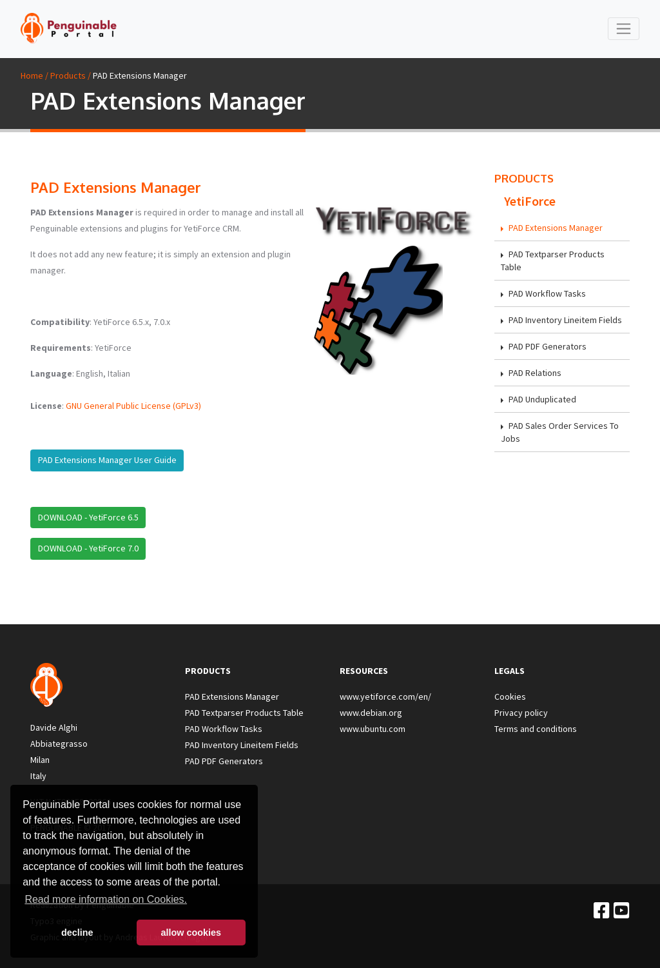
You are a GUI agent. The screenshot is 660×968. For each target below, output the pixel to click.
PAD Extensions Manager (552, 227)
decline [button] (77, 932)
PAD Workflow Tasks (543, 293)
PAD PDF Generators (544, 346)
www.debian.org (371, 712)
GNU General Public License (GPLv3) (133, 405)
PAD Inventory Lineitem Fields (561, 320)
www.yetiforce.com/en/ (385, 696)
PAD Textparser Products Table (553, 260)
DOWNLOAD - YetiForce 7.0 (88, 548)
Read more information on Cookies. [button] (105, 899)
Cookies (510, 696)
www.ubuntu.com (372, 729)
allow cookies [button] (190, 932)
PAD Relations (531, 373)
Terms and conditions (535, 729)
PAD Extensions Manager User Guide (107, 460)
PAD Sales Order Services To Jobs (560, 432)
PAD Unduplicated (538, 399)
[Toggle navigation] (623, 28)
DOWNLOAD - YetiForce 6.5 (88, 517)
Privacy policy (521, 712)
